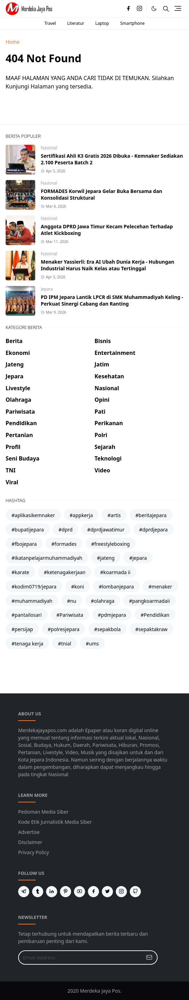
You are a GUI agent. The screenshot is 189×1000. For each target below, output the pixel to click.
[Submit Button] (149, 957)
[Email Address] (80, 957)
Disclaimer (30, 842)
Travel (50, 23)
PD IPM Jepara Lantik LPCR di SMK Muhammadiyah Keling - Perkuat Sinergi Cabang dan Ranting (112, 300)
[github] (135, 891)
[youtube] (79, 891)
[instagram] (139, 9)
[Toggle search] (166, 8)
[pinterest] (65, 891)
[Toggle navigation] (177, 8)
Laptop (102, 23)
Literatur (75, 23)
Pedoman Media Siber (43, 811)
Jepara (47, 289)
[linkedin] (51, 891)
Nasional (49, 148)
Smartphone (132, 23)
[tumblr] (37, 891)
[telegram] (23, 891)
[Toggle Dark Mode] (154, 8)
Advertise (29, 832)
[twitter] (107, 891)
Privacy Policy (33, 852)
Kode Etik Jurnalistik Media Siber (55, 822)
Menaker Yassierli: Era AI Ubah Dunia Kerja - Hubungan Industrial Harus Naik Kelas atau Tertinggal (107, 265)
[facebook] (128, 9)
